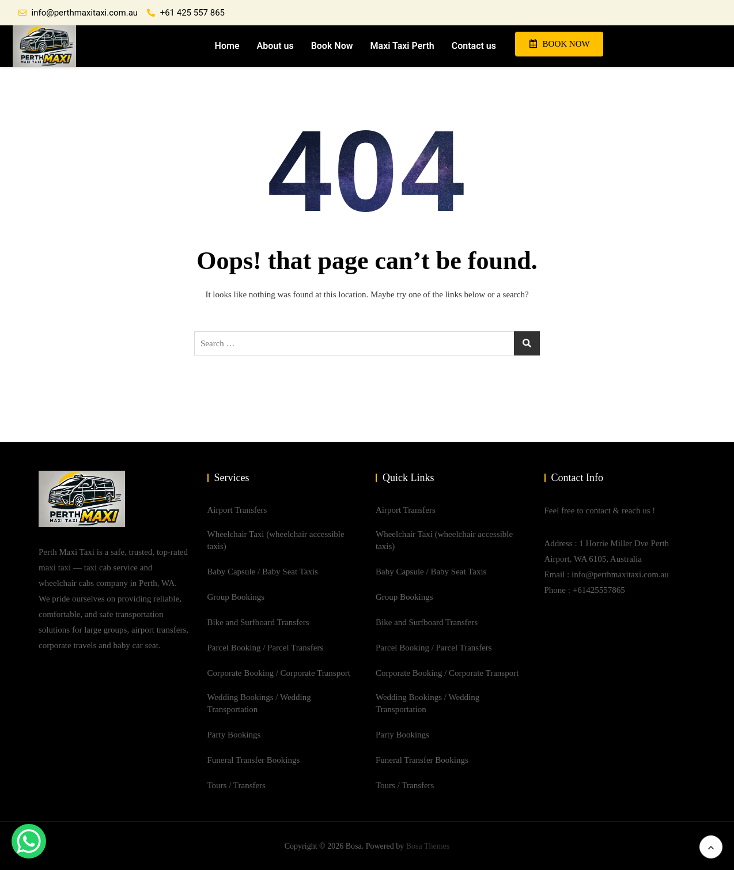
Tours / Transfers (236, 785)
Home (226, 45)
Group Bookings (236, 597)
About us (274, 45)
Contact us (473, 45)
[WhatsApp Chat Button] (29, 841)
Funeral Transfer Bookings (253, 760)
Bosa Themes (428, 846)
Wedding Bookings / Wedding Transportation (259, 703)
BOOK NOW (559, 43)
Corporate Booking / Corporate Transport (278, 673)
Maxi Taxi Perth (401, 45)
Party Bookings (234, 734)
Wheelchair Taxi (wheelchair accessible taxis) (276, 540)
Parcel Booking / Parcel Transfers (265, 647)
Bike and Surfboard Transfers (258, 622)
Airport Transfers (237, 510)
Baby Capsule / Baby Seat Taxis (262, 571)
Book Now (331, 45)
